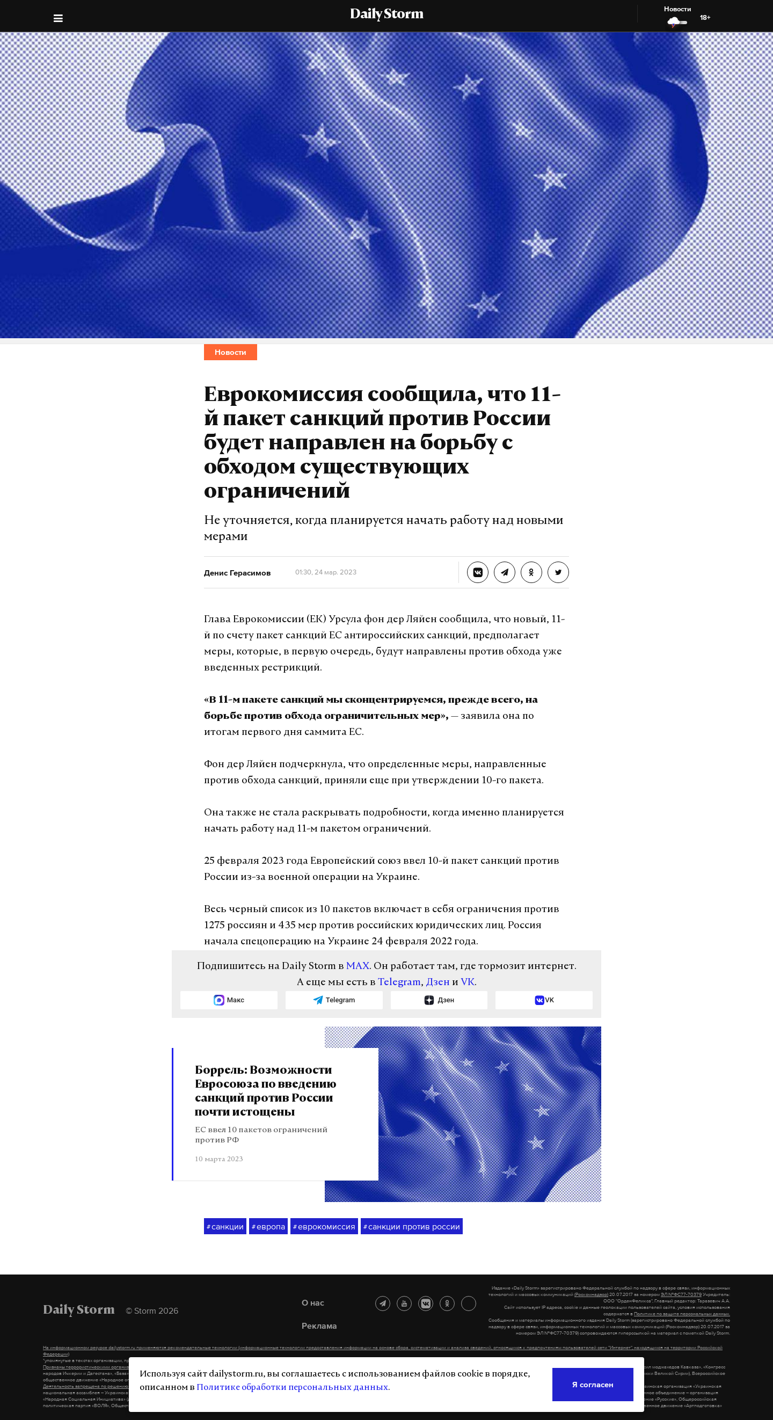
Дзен (438, 983)
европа (268, 1226)
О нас (313, 1302)
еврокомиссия (324, 1226)
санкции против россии (411, 1226)
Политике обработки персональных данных (292, 1387)
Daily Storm (386, 15)
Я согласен (593, 1384)
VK (468, 983)
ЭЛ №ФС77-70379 (681, 1294)
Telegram (399, 983)
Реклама (319, 1325)
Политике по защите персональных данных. (682, 1313)
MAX (357, 967)
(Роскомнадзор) (591, 1294)
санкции (225, 1226)
